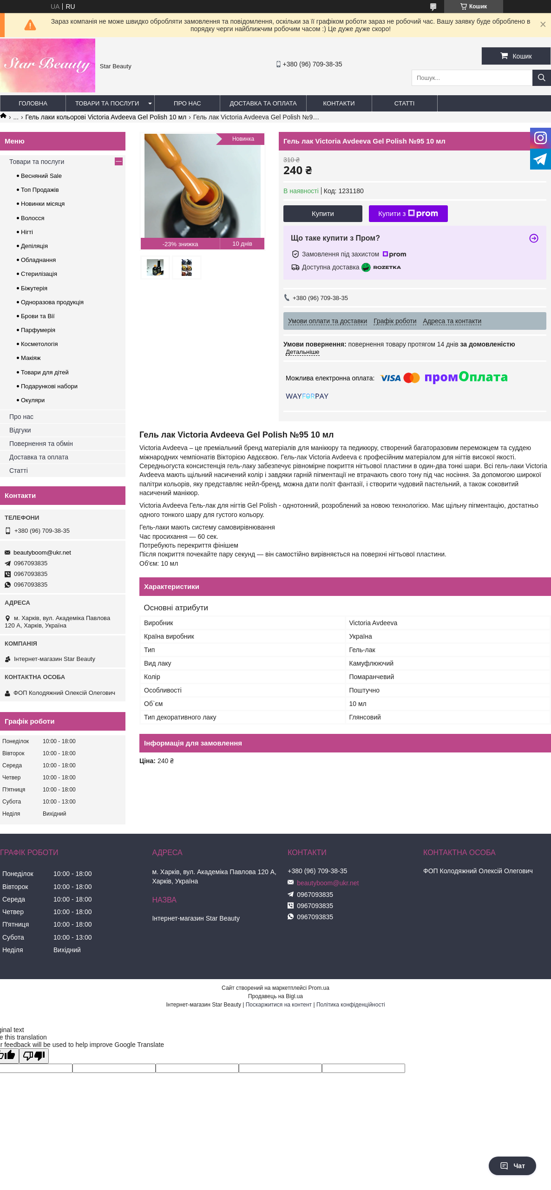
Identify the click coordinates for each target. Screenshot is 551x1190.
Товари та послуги (107, 103)
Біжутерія (34, 288)
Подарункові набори (49, 386)
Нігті (27, 232)
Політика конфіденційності (350, 1004)
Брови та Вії (38, 316)
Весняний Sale (41, 175)
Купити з (408, 213)
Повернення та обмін (41, 443)
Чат (512, 1166)
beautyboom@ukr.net (42, 552)
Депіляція (34, 245)
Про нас (187, 103)
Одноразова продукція (52, 302)
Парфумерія (38, 330)
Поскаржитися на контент (279, 1004)
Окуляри (33, 400)
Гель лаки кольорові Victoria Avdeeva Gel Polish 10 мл (106, 117)
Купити (323, 213)
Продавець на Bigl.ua (275, 996)
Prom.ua (318, 988)
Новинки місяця (43, 203)
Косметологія (39, 343)
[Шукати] (541, 78)
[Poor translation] (34, 1056)
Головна (33, 103)
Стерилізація (39, 273)
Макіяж (31, 357)
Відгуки (20, 430)
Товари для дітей (45, 372)
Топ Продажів (40, 189)
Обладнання (38, 259)
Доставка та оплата (263, 103)
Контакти (339, 103)
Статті (404, 103)
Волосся (33, 218)
